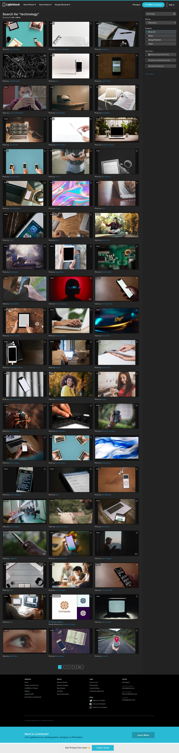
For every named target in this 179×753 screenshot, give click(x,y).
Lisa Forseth (105, 81)
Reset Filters (149, 74)
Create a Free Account (31, 685)
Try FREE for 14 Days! (153, 4)
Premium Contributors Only (159, 60)
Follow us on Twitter (99, 700)
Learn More (143, 735)
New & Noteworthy (63, 694)
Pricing (136, 4)
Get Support (126, 682)
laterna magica (14, 526)
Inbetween (105, 49)
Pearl (57, 81)
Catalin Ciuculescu (61, 526)
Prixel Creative (14, 49)
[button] (29, 4)
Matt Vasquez (106, 176)
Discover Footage (62, 685)
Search (174, 14)
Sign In (171, 4)
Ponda (57, 208)
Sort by (147, 19)
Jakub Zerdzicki (14, 208)
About (26, 682)
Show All (151, 32)
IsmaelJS (104, 656)
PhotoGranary (106, 463)
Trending (60, 691)
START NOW (103, 747)
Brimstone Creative (62, 49)
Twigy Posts (59, 272)
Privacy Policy (94, 685)
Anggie (57, 367)
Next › (80, 667)
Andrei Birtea (14, 304)
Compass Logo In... (56, 622)
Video (150, 44)
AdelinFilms (13, 656)
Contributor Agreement (97, 691)
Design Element (154, 40)
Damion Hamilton (15, 495)
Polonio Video (106, 622)
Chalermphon (106, 367)
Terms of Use (94, 682)
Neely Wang (105, 113)
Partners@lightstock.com (129, 694)
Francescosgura (61, 304)
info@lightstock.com (128, 688)
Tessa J (58, 176)
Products (148, 28)
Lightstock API (29, 694)
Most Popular (61, 688)
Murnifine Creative (107, 145)
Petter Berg (105, 526)
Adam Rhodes (60, 113)
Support (27, 691)
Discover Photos (62, 682)
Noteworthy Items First (158, 54)
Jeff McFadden (14, 81)
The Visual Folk (106, 304)
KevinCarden (13, 272)
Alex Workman (106, 495)
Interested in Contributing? (33, 697)
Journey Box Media (16, 113)
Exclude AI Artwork (156, 66)
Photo (150, 36)
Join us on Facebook (99, 704)
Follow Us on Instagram (100, 707)
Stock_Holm (105, 240)
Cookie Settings (94, 688)
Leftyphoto (13, 558)
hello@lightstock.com (128, 700)
